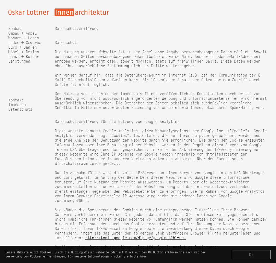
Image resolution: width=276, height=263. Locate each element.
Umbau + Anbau (22, 33)
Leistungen (19, 61)
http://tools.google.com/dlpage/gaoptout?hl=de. (135, 237)
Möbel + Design (23, 51)
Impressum (18, 104)
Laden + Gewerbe (24, 42)
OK (251, 255)
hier (143, 257)
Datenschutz (20, 109)
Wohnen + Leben (23, 37)
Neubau (14, 28)
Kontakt (16, 100)
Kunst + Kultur (23, 56)
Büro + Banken (22, 47)
